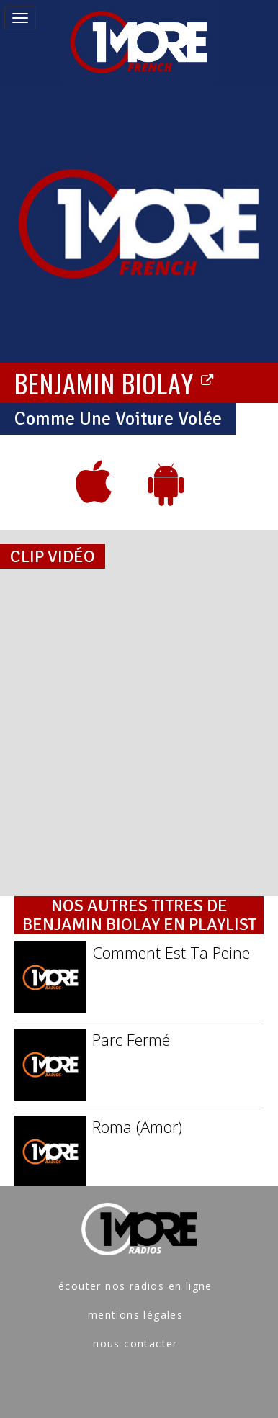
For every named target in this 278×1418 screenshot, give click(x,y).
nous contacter (135, 1343)
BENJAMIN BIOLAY (114, 382)
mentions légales (135, 1315)
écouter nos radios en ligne (135, 1286)
